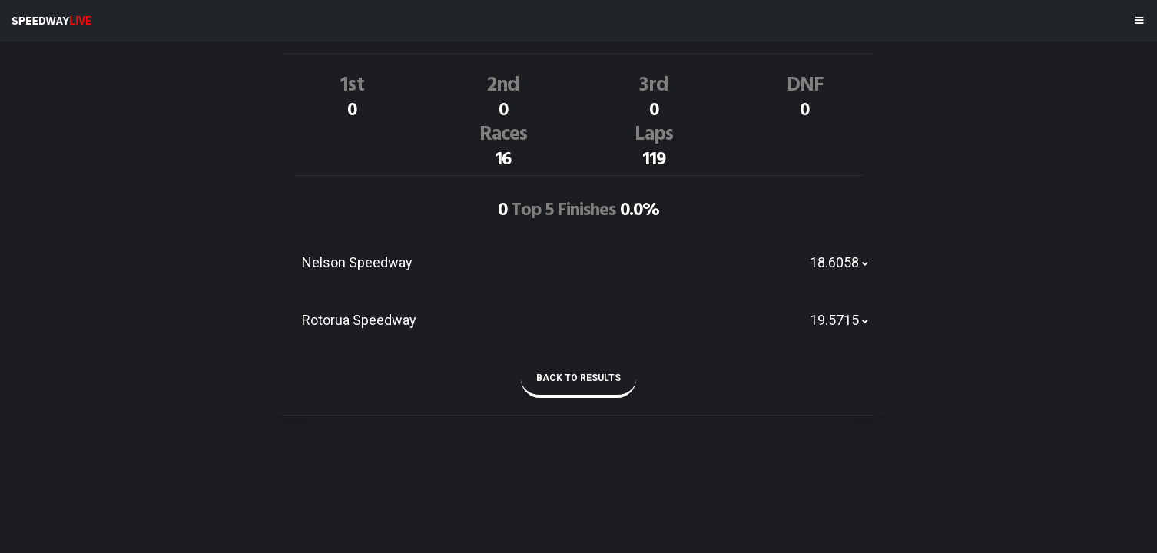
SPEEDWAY (51, 21)
